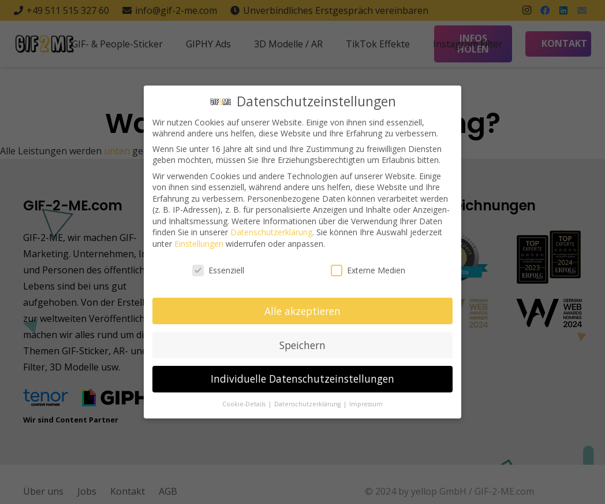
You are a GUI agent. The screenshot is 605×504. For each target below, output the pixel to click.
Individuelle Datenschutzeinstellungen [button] (302, 377)
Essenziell (218, 269)
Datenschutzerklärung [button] (308, 403)
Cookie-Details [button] (244, 403)
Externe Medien (368, 269)
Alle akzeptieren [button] (302, 309)
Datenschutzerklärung (271, 230)
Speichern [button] (302, 343)
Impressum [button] (366, 403)
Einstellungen (198, 242)
